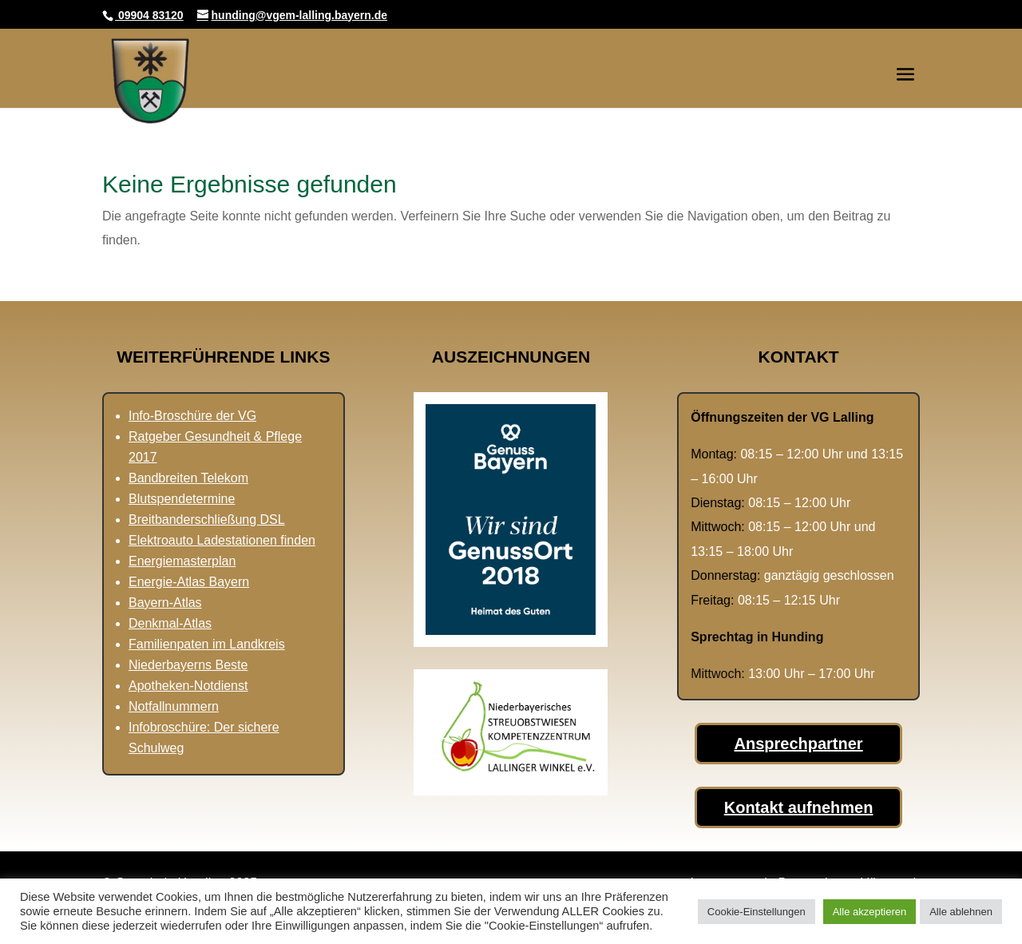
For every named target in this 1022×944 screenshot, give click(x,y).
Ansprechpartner (799, 743)
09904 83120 (149, 15)
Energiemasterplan (182, 561)
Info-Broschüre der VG (192, 415)
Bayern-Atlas (165, 602)
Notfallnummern (174, 706)
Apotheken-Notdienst (188, 685)
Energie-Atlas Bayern (189, 582)
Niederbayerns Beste (188, 665)
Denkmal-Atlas (170, 623)
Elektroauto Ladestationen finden (222, 540)
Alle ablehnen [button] (960, 912)
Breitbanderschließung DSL (207, 519)
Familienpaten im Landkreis (207, 644)
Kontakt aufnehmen (798, 807)
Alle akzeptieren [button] (870, 912)
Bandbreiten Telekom (188, 478)
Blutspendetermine (182, 499)
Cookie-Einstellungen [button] (756, 912)
